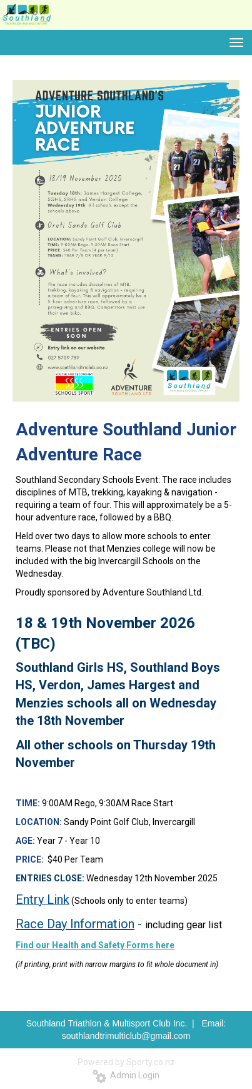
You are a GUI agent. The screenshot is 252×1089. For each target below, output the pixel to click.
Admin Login (126, 1075)
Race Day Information (75, 923)
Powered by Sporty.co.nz (126, 1062)
